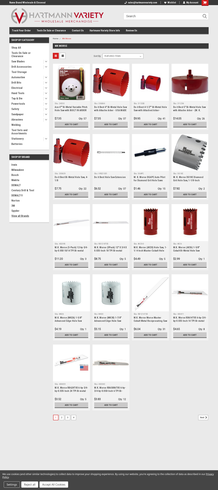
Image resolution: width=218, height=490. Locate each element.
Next (204, 417)
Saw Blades (18, 61)
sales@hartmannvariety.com (140, 2)
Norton (15, 200)
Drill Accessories (21, 66)
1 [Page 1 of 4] (55, 417)
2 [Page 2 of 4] (61, 417)
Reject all (29, 484)
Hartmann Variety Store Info (105, 30)
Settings (12, 484)
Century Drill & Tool (22, 190)
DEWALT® (17, 195)
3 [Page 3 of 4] (67, 417)
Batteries (16, 144)
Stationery (17, 138)
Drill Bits (16, 82)
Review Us (131, 30)
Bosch (15, 175)
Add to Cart (71, 124)
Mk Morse (66, 39)
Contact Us (78, 30)
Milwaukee (17, 170)
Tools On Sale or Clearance (51, 30)
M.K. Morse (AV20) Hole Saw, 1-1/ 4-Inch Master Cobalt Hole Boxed (150, 250)
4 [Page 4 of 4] (73, 417)
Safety (15, 109)
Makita (15, 180)
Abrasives (17, 119)
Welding (16, 125)
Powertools (18, 103)
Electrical (16, 88)
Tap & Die (16, 98)
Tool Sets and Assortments (19, 132)
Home (55, 39)
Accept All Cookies (53, 484)
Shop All (16, 47)
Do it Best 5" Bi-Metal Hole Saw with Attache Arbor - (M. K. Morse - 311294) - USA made (189, 110)
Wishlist (170, 2)
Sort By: (97, 56)
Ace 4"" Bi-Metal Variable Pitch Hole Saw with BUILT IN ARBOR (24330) (71, 110)
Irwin (14, 164)
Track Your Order (21, 30)
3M (13, 205)
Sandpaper (17, 114)
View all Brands (20, 216)
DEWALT (16, 185)
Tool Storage (19, 72)
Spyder (15, 210)
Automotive (18, 77)
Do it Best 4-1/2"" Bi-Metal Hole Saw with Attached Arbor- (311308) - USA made (150, 110)
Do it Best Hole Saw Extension (110, 177)
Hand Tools (17, 93)
